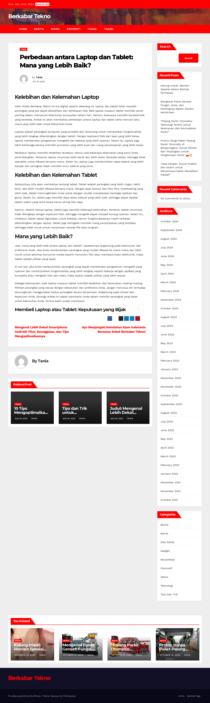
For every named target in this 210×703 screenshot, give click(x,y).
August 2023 (169, 317)
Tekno (92, 29)
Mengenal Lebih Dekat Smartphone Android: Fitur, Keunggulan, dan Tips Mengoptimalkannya (42, 331)
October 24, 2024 (25, 655)
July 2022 (167, 421)
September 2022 (171, 404)
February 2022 (170, 465)
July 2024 (167, 247)
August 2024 (169, 238)
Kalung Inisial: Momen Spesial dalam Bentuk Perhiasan (175, 89)
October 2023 (169, 308)
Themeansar (69, 696)
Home (23, 29)
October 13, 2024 (122, 655)
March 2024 (168, 282)
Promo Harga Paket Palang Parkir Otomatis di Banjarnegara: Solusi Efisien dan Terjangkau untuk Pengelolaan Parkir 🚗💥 (179, 148)
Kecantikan (168, 559)
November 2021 (171, 491)
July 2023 (167, 325)
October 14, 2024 (73, 655)
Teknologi (167, 585)
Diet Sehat (167, 542)
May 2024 (167, 264)
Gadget (165, 550)
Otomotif (166, 568)
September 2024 (171, 230)
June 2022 (167, 430)
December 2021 (171, 482)
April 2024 (167, 273)
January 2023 (169, 369)
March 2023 (168, 351)
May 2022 (167, 438)
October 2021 (169, 499)
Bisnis (55, 29)
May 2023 (167, 343)
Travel (109, 29)
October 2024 (169, 221)
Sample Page (193, 696)
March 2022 (168, 456)
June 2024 (167, 256)
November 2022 (171, 386)
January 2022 (169, 473)
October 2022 (169, 395)
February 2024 (170, 291)
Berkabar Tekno (29, 16)
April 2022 (167, 447)
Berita (39, 29)
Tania (39, 77)
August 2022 (169, 412)
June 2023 (167, 334)
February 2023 (170, 360)
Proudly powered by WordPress (24, 696)
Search (165, 46)
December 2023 (171, 299)
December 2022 (171, 378)
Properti (73, 29)
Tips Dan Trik (169, 594)
